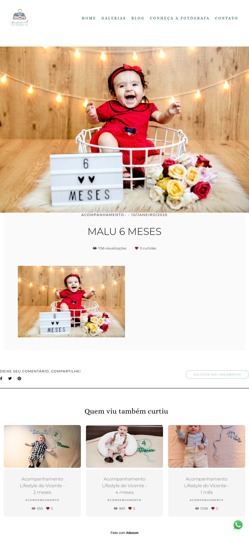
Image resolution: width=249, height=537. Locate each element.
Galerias (114, 18)
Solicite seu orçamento (217, 374)
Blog (138, 18)
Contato (226, 18)
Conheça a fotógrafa (180, 18)
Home (89, 18)
